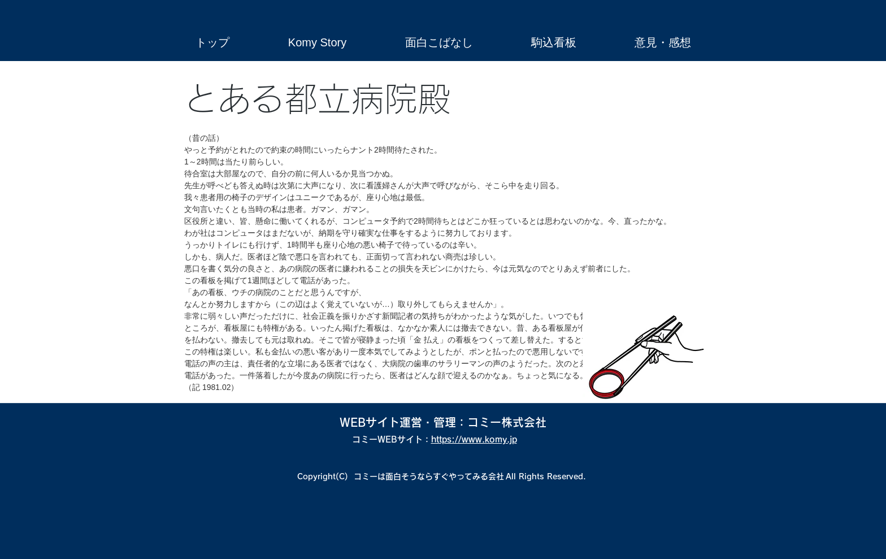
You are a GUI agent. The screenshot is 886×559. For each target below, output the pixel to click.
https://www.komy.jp (474, 439)
